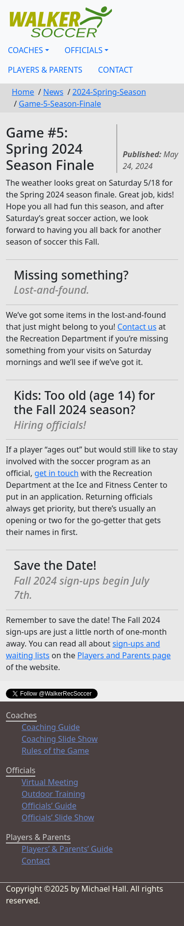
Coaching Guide (51, 727)
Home (23, 91)
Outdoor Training (53, 793)
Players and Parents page (124, 655)
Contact (115, 69)
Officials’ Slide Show (58, 817)
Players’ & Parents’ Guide (67, 848)
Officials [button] (84, 50)
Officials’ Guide (49, 805)
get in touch (56, 473)
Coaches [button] (25, 50)
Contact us (137, 326)
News (53, 91)
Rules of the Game (55, 750)
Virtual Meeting (50, 782)
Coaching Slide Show (60, 738)
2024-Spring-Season (109, 91)
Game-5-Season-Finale (60, 103)
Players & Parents (45, 69)
